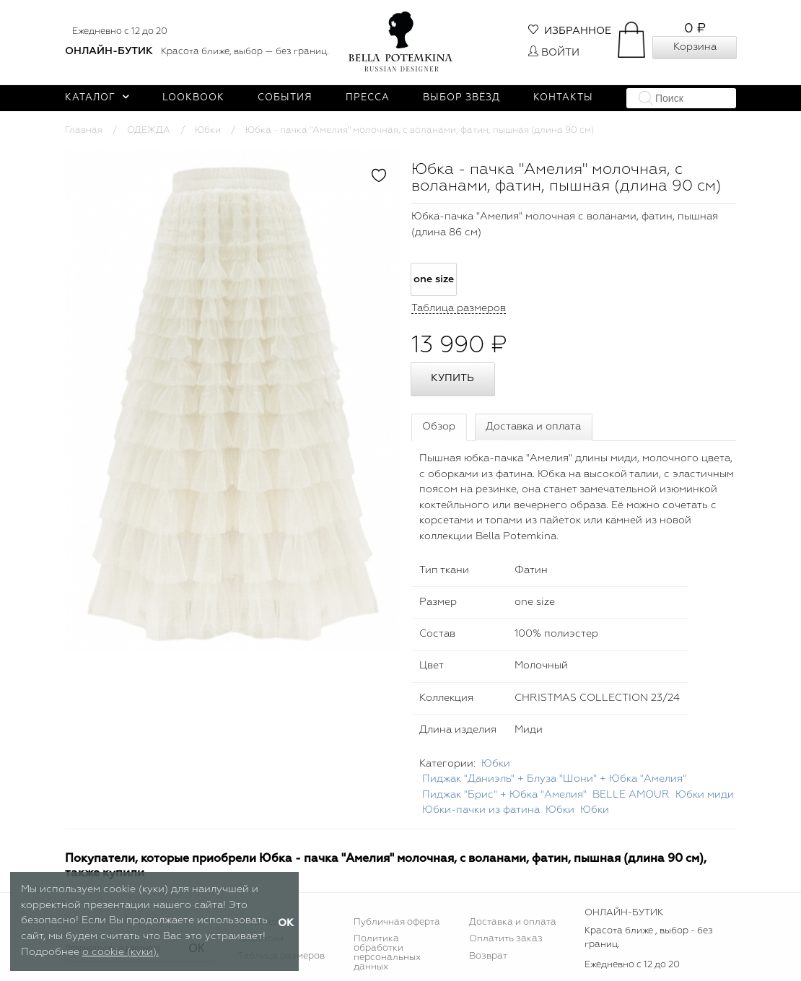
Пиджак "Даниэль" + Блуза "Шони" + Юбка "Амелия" (554, 779)
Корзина (695, 47)
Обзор (438, 427)
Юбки (208, 130)
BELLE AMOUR (631, 795)
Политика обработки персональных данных (387, 953)
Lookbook (193, 98)
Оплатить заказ (506, 938)
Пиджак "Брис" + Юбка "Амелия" (504, 795)
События (285, 98)
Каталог (97, 98)
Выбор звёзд (461, 98)
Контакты (563, 98)
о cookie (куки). (120, 952)
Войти (553, 53)
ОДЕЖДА (148, 130)
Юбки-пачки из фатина (481, 810)
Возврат (488, 956)
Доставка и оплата (533, 427)
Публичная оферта (397, 922)
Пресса (368, 98)
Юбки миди (704, 795)
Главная (83, 130)
